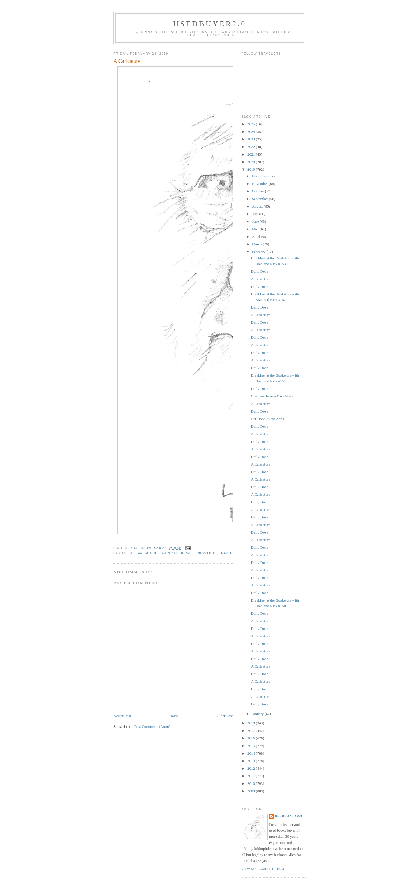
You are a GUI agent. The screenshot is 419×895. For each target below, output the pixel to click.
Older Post (225, 716)
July (255, 214)
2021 (251, 154)
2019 (251, 169)
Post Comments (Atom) (152, 726)
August (258, 206)
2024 (251, 131)
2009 (251, 791)
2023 (251, 139)
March (257, 244)
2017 (251, 730)
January (258, 714)
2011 (251, 776)
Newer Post (122, 716)
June (256, 221)
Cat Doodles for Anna (267, 419)
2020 (251, 162)
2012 (251, 768)
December (260, 176)
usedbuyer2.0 (209, 23)
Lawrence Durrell (178, 553)
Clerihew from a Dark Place (272, 396)
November (260, 183)
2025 (251, 124)
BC (131, 553)
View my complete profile (267, 869)
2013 (251, 761)
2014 (251, 753)
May (256, 229)
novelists (207, 553)
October (258, 191)
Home (174, 716)
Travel (225, 553)
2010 (251, 783)
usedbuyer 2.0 (288, 816)
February (259, 251)
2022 (251, 147)
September (260, 199)
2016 (251, 738)
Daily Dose (259, 271)
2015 (251, 746)
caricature (146, 553)
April (256, 236)
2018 (251, 723)
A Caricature (260, 279)
